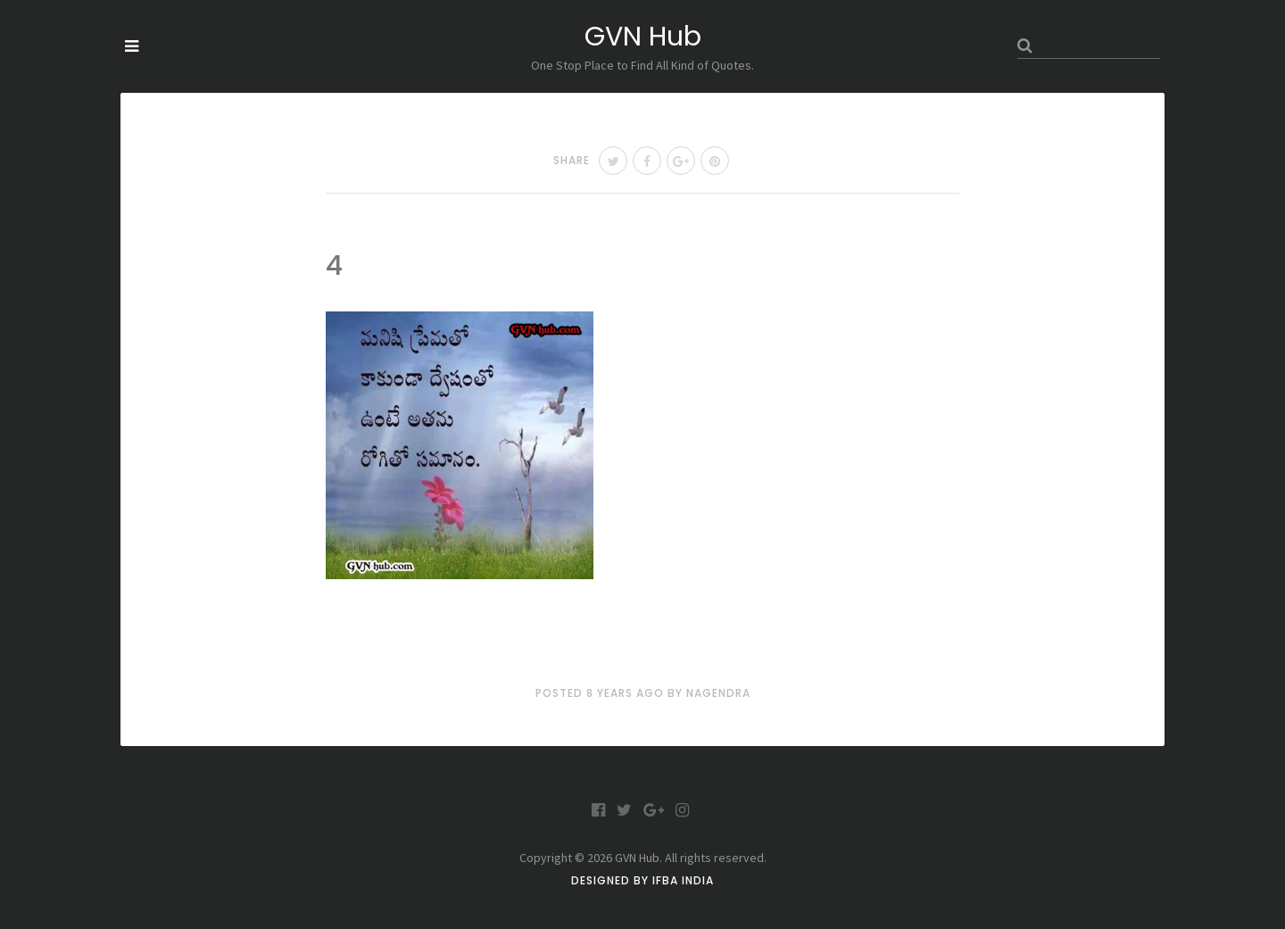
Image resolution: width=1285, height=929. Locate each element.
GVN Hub (642, 36)
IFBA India (683, 880)
